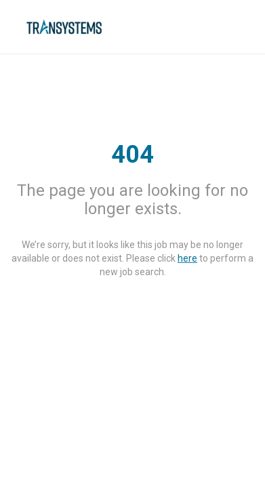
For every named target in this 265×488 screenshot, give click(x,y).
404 (132, 154)
